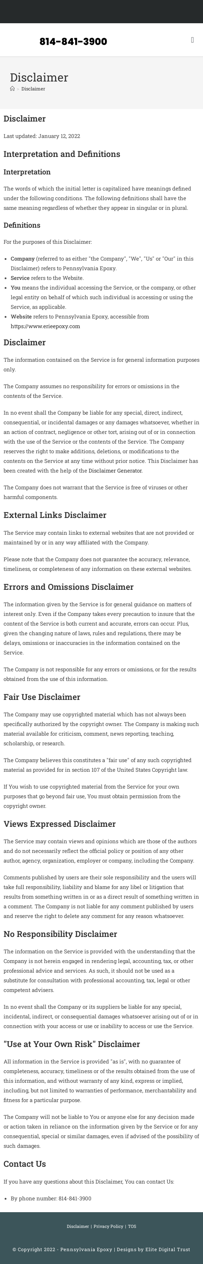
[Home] (12, 88)
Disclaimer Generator (115, 470)
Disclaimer (33, 88)
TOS (132, 1226)
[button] (192, 40)
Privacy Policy (108, 1226)
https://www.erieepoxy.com (45, 326)
